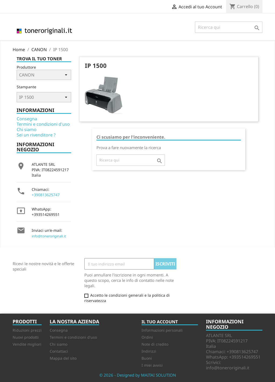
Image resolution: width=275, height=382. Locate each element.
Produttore (26, 67)
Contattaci (59, 351)
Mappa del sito (63, 358)
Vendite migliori (27, 344)
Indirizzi (149, 351)
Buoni (147, 358)
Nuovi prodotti (26, 337)
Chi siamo (27, 129)
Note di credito (155, 344)
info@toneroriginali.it (49, 236)
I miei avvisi (152, 365)
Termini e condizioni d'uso (43, 124)
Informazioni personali (162, 330)
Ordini (147, 337)
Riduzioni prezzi (27, 330)
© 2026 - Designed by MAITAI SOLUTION (137, 375)
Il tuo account (160, 322)
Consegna (27, 119)
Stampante (26, 86)
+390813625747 (46, 194)
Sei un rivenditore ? (36, 135)
